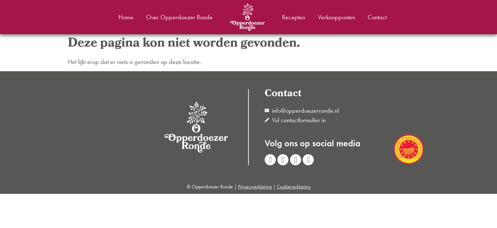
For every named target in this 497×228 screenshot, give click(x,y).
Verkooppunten (336, 17)
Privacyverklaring (255, 186)
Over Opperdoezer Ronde (179, 17)
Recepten (293, 17)
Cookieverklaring (293, 186)
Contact (377, 17)
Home (126, 17)
